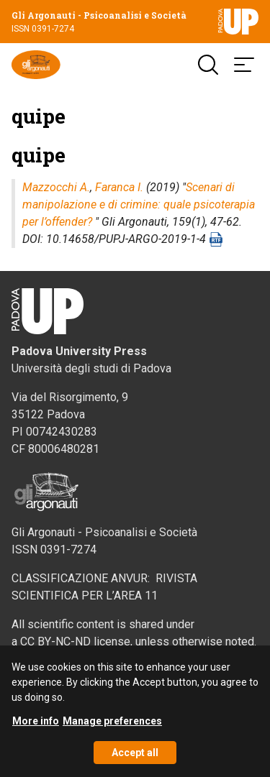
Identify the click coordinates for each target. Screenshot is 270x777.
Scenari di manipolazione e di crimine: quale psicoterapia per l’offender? (138, 204)
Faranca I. (119, 187)
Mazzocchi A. (56, 187)
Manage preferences (112, 726)
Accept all (135, 758)
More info (35, 726)
